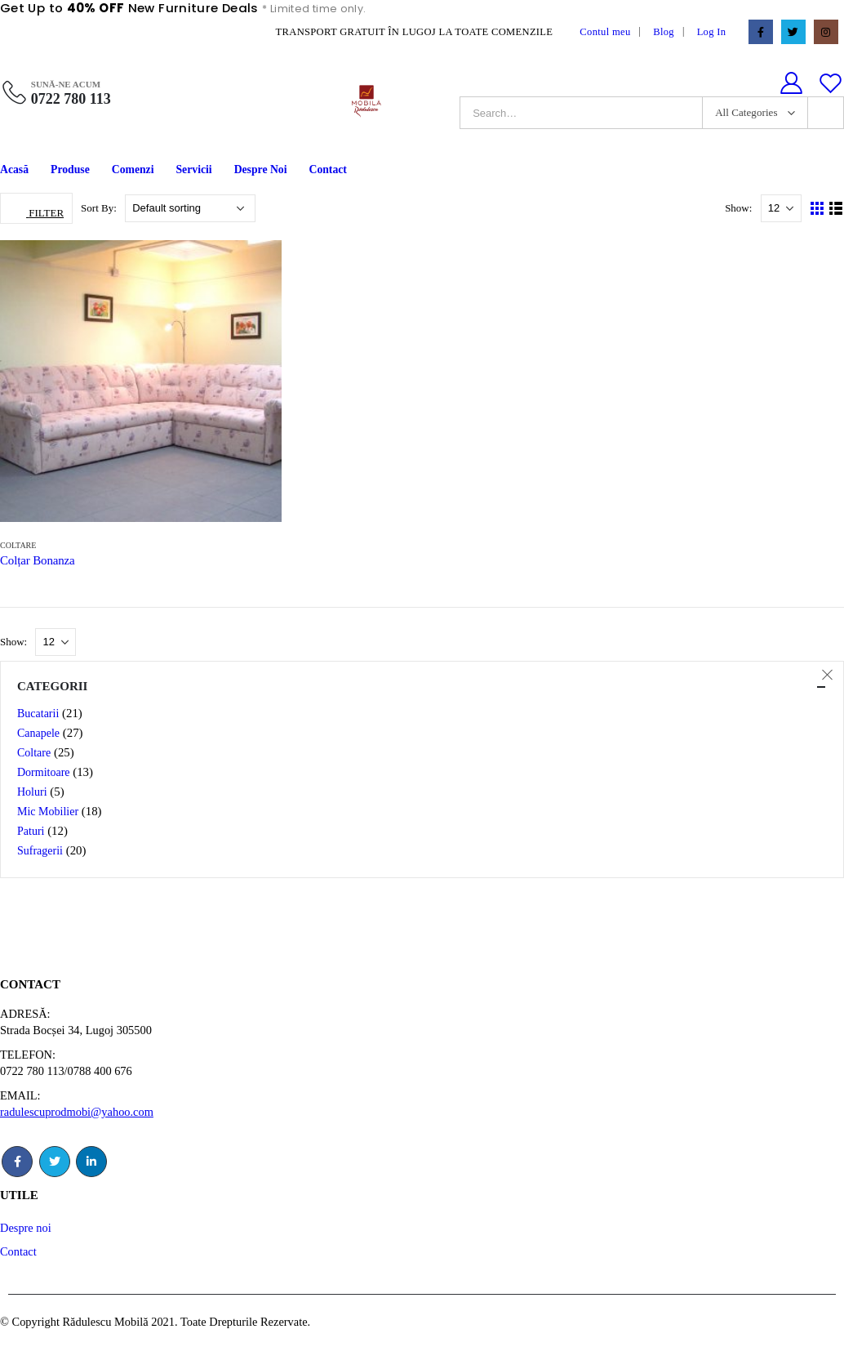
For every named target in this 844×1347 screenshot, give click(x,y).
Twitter (54, 1161)
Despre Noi (260, 169)
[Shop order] (190, 208)
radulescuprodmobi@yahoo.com (76, 1111)
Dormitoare (43, 772)
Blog (663, 32)
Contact (327, 169)
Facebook (17, 1161)
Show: (739, 208)
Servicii (194, 169)
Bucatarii (38, 713)
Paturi (30, 831)
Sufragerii (40, 851)
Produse (70, 169)
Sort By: (100, 208)
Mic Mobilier (47, 811)
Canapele (38, 733)
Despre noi (25, 1227)
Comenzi (133, 169)
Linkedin (91, 1161)
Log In (711, 32)
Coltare (18, 545)
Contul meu (605, 32)
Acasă (14, 169)
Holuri (32, 792)
